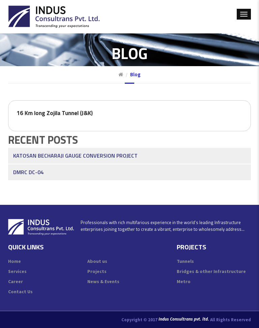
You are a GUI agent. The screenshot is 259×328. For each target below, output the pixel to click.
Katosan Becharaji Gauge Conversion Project (75, 148)
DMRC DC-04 (28, 164)
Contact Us (20, 292)
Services (17, 271)
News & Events (103, 281)
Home (14, 261)
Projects (97, 271)
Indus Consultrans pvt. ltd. (184, 319)
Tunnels (185, 261)
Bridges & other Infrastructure (211, 271)
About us (97, 261)
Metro (184, 281)
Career (15, 281)
